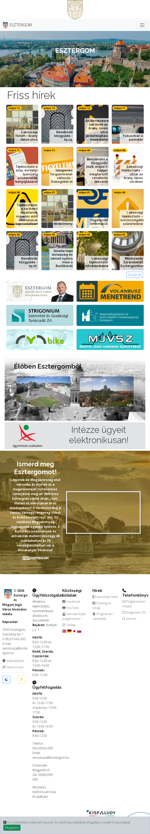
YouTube (70, 608)
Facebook (71, 601)
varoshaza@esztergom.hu (50, 757)
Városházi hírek (105, 597)
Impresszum (12, 667)
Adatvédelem (13, 661)
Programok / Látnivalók (102, 616)
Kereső (129, 619)
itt (33, 796)
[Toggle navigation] (142, 25)
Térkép (69, 625)
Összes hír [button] (134, 275)
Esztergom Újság (101, 605)
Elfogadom (12, 828)
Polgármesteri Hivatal (134, 603)
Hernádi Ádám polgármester (74, 616)
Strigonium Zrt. (134, 612)
